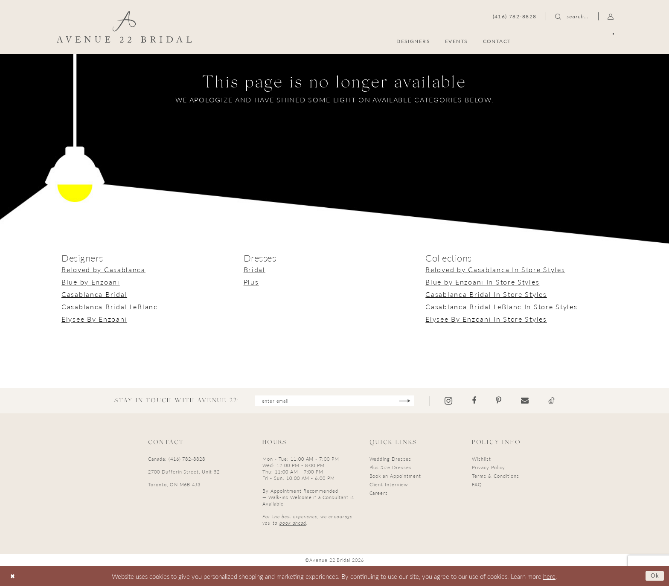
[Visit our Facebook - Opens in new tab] (482, 401)
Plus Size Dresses (390, 468)
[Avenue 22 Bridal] (124, 27)
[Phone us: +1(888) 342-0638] (514, 16)
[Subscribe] (413, 401)
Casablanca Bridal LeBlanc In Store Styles (501, 306)
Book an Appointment (395, 477)
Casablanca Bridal (94, 294)
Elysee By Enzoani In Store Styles (486, 319)
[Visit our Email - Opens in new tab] (533, 401)
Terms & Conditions (495, 477)
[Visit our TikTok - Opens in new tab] (560, 401)
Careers (378, 494)
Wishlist (481, 459)
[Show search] (572, 16)
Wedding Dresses (390, 459)
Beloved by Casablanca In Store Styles (495, 269)
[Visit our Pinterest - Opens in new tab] (507, 401)
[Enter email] (334, 401)
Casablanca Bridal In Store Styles (486, 294)
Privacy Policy (488, 468)
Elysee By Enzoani (94, 319)
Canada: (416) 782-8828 (176, 459)
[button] (610, 16)
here (549, 576)
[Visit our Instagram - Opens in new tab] (457, 401)
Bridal (254, 269)
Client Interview (388, 485)
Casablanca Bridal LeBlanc (109, 306)
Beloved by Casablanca (103, 269)
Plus (251, 282)
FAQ (477, 485)
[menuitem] (573, 40)
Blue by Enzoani (90, 282)
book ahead (292, 523)
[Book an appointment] (573, 40)
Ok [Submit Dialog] (654, 576)
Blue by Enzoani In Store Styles (482, 282)
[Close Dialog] (13, 577)
